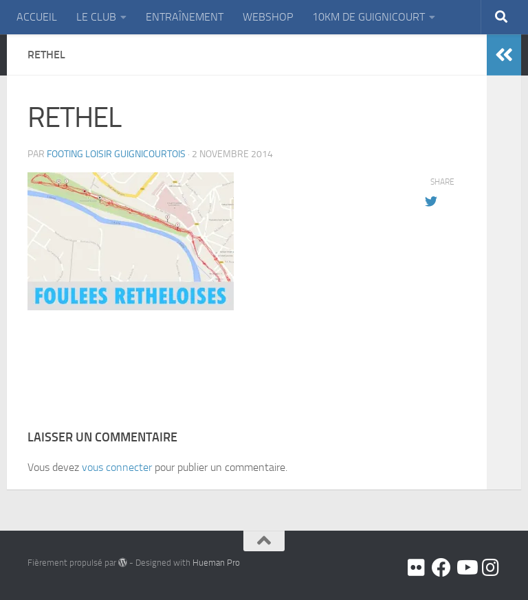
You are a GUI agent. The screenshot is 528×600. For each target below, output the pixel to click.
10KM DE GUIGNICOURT (368, 16)
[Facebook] (441, 567)
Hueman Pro (216, 562)
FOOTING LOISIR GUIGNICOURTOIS (116, 154)
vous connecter (117, 467)
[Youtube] (466, 567)
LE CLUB (96, 16)
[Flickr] (416, 567)
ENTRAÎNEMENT (184, 16)
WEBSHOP (268, 16)
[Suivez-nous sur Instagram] (490, 567)
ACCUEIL (36, 16)
